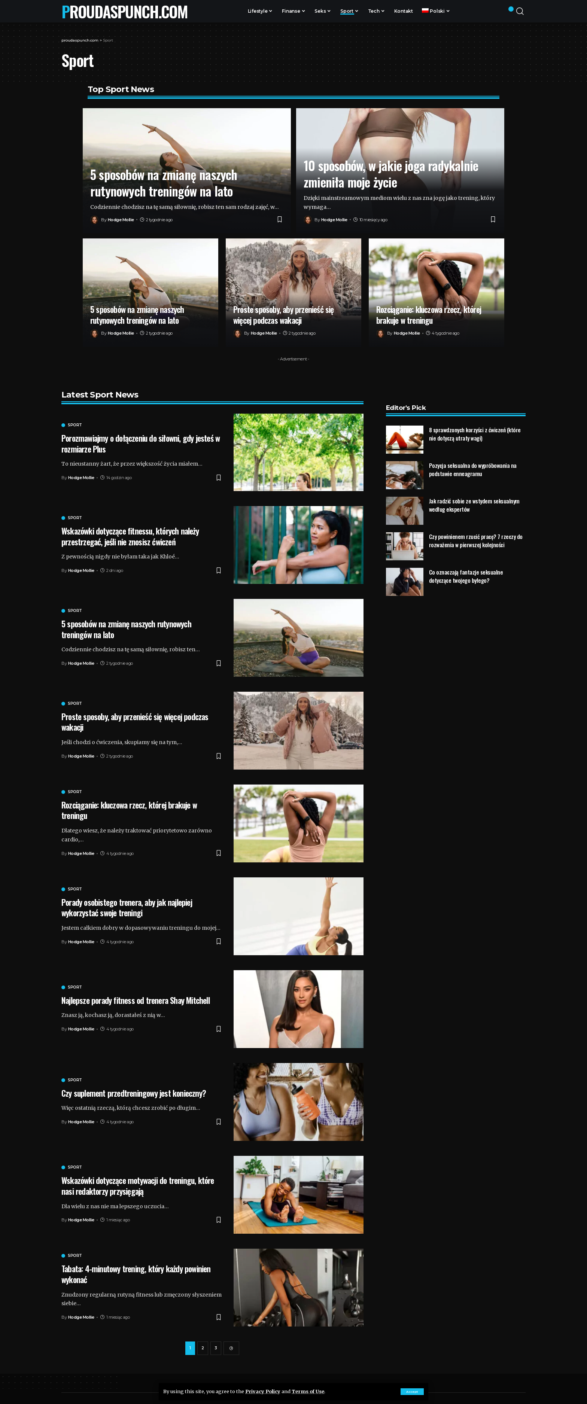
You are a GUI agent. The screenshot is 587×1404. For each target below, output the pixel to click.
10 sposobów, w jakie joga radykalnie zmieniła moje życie (391, 173)
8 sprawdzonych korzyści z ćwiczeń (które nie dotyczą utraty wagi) (475, 419)
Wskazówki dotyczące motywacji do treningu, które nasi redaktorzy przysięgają (137, 1185)
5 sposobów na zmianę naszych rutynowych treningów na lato (163, 182)
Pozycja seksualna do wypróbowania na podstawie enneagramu (473, 455)
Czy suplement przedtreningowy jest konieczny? (133, 1093)
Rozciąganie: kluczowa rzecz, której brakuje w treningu (428, 314)
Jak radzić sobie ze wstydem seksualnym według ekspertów (474, 490)
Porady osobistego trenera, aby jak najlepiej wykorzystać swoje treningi (126, 907)
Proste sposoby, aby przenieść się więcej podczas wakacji (283, 314)
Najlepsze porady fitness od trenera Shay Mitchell (135, 1000)
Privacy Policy (262, 1391)
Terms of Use (308, 1391)
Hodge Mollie (121, 219)
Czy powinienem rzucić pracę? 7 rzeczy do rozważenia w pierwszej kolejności (476, 526)
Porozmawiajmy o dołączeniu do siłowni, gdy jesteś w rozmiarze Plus (140, 443)
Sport (75, 425)
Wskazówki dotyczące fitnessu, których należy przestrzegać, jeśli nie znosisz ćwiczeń (130, 536)
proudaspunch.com (124, 11)
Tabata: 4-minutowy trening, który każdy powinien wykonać (136, 1274)
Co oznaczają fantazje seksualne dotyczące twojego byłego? (466, 562)
